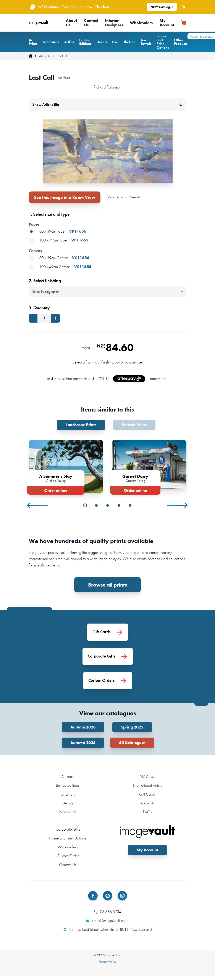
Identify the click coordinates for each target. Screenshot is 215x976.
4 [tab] (119, 505)
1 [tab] (85, 505)
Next (177, 505)
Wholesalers (141, 23)
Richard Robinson (107, 87)
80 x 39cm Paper (57, 231)
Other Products (181, 42)
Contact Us (91, 22)
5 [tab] (130, 505)
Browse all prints (107, 584)
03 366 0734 (107, 911)
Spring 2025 (132, 727)
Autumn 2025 (82, 742)
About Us (71, 22)
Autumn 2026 (82, 727)
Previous (38, 505)
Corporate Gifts (67, 829)
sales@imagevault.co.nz (107, 920)
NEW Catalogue (161, 7)
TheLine (129, 42)
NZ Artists (147, 776)
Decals (102, 42)
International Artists (147, 785)
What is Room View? (123, 197)
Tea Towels (146, 42)
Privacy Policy (107, 961)
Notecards (51, 42)
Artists (69, 42)
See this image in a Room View (64, 197)
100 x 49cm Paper (58, 240)
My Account (167, 22)
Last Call (62, 56)
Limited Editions (85, 42)
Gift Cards (147, 794)
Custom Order (68, 856)
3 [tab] (107, 505)
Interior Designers (114, 22)
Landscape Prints (81, 425)
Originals (67, 794)
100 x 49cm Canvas (60, 267)
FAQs (147, 812)
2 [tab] (96, 505)
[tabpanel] (66, 466)
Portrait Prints (134, 425)
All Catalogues (132, 742)
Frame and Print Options (163, 42)
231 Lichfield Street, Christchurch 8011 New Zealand (107, 929)
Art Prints (33, 42)
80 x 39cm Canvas (59, 258)
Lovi (115, 42)
